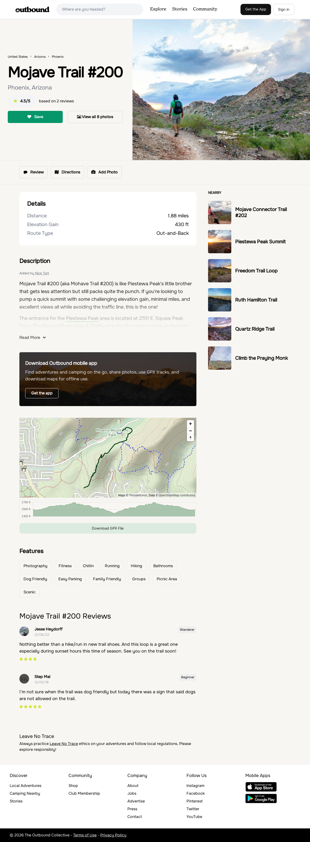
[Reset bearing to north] (190, 437)
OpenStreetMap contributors (177, 495)
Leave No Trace (64, 743)
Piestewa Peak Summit (260, 242)
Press (132, 808)
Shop (73, 785)
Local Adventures (25, 785)
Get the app (42, 393)
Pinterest (194, 801)
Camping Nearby (25, 793)
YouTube (194, 816)
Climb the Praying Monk (261, 358)
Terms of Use (85, 835)
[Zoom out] (190, 430)
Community (205, 9)
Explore (158, 9)
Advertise (136, 801)
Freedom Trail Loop (256, 271)
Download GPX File (108, 528)
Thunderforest (138, 495)
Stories (179, 9)
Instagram (195, 785)
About (133, 785)
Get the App (255, 9)
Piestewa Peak (82, 318)
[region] (107, 458)
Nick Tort (42, 273)
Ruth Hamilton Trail (256, 300)
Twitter (192, 808)
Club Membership (84, 793)
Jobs (131, 793)
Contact (134, 816)
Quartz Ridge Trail (254, 329)
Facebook (195, 793)
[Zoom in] (190, 423)
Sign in (283, 9)
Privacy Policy (113, 835)
